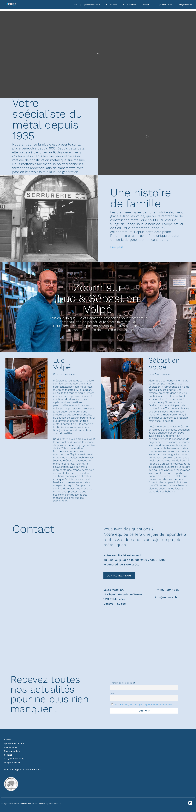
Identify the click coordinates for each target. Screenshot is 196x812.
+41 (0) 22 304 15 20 (164, 5)
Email (113, 693)
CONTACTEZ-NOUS (119, 575)
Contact (146, 5)
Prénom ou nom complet (123, 683)
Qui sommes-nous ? (92, 5)
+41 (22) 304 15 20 (167, 589)
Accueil (74, 5)
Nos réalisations (129, 5)
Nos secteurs (111, 5)
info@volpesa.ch (185, 5)
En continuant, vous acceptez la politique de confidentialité (143, 704)
